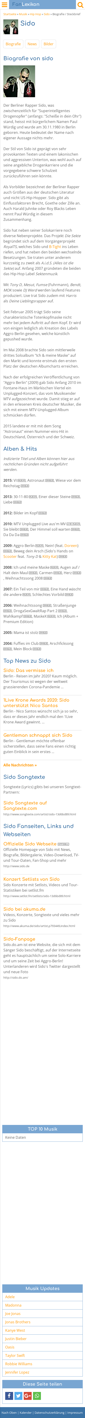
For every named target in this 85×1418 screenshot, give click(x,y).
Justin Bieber (16, 1338)
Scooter (10, 556)
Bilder (49, 43)
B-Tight (55, 246)
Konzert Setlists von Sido (31, 879)
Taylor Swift (15, 1355)
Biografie (13, 43)
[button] (9, 1396)
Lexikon (26, 4)
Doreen (70, 545)
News (32, 43)
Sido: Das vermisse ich (28, 670)
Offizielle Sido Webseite (30, 844)
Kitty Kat (49, 556)
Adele (10, 1296)
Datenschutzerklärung (49, 1413)
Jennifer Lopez (17, 1372)
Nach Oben (9, 1413)
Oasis (9, 1347)
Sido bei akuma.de (24, 909)
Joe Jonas (13, 1313)
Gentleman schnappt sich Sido (37, 735)
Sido (47, 14)
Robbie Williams (18, 1363)
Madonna (13, 1305)
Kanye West (15, 1330)
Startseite (9, 14)
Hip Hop (35, 14)
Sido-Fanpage (19, 939)
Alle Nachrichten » (20, 765)
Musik (23, 14)
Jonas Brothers (18, 1321)
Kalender (26, 1413)
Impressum (75, 1413)
